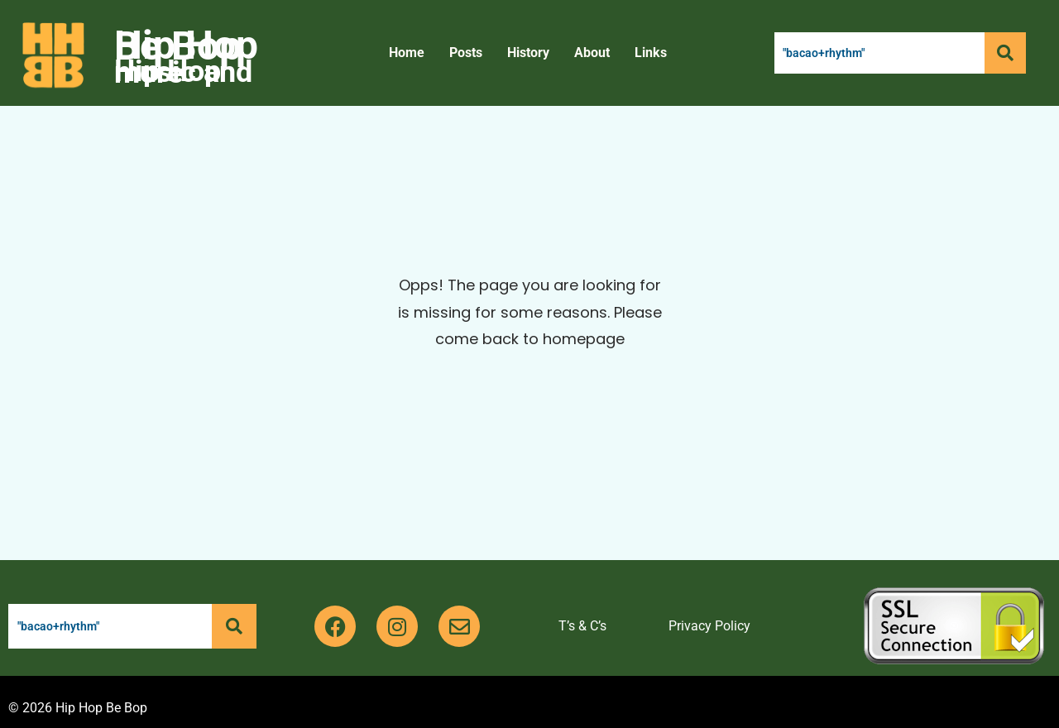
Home (406, 52)
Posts (465, 52)
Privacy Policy (709, 626)
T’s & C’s (582, 626)
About (592, 52)
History (528, 52)
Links (651, 52)
